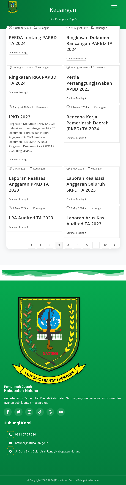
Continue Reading (18, 52)
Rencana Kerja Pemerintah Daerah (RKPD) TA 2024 (88, 123)
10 (105, 245)
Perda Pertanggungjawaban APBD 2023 (89, 83)
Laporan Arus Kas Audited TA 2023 (85, 221)
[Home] (51, 19)
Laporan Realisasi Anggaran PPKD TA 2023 (29, 184)
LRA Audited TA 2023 (31, 218)
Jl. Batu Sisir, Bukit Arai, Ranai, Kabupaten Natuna (47, 451)
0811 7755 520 (25, 434)
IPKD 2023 (20, 117)
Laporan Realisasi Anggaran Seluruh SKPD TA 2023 (86, 184)
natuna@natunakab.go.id (31, 443)
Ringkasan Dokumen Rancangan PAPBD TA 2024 (90, 43)
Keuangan (43, 28)
